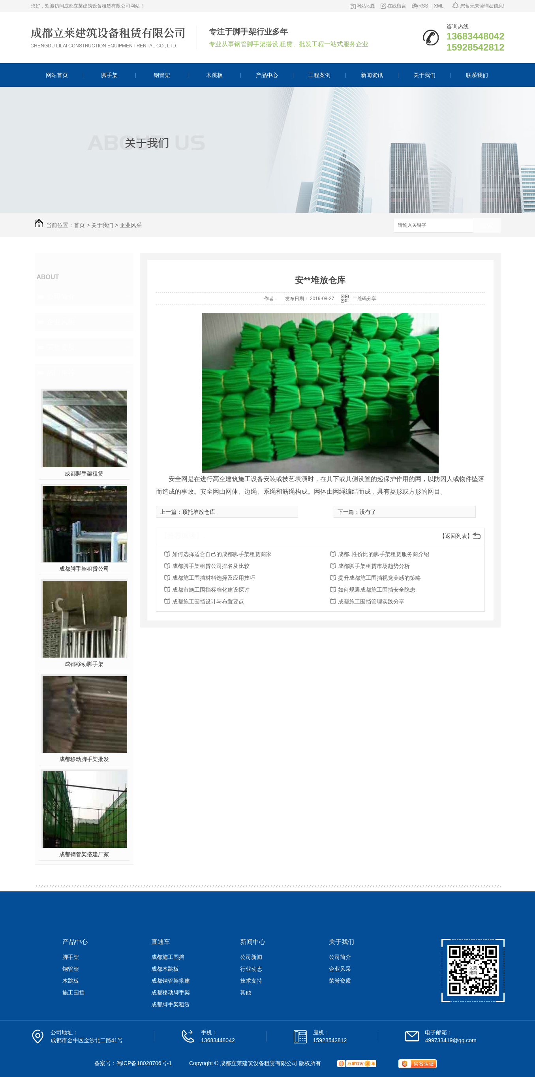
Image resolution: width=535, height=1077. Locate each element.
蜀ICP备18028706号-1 (144, 1063)
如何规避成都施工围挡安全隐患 (376, 589)
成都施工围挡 (167, 957)
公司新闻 (251, 957)
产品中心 (267, 75)
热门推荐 (61, 372)
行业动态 (251, 969)
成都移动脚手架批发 (84, 759)
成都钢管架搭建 (170, 980)
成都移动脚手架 (84, 664)
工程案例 (319, 75)
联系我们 (477, 75)
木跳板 (214, 75)
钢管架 (162, 75)
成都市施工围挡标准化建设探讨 (211, 589)
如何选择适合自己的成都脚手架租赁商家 (222, 554)
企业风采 (131, 225)
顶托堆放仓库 (198, 512)
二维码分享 (364, 298)
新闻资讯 (372, 75)
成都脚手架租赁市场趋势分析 (374, 566)
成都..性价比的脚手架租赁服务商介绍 (384, 554)
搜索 (487, 225)
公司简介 (61, 297)
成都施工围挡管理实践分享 (371, 601)
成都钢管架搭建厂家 (84, 854)
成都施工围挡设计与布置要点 (208, 601)
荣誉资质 (61, 347)
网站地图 (366, 6)
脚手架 (109, 75)
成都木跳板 (165, 969)
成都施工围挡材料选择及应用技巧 (213, 578)
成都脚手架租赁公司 (84, 569)
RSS (423, 6)
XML (439, 6)
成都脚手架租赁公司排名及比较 (211, 566)
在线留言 (396, 6)
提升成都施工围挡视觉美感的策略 (379, 578)
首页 (79, 225)
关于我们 (424, 75)
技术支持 (251, 980)
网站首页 (57, 75)
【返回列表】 (456, 536)
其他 (245, 992)
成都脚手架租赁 (84, 473)
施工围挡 (73, 992)
